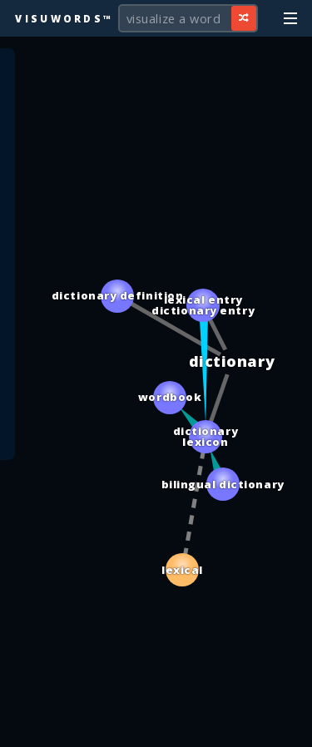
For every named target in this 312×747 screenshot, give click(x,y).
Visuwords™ (64, 18)
